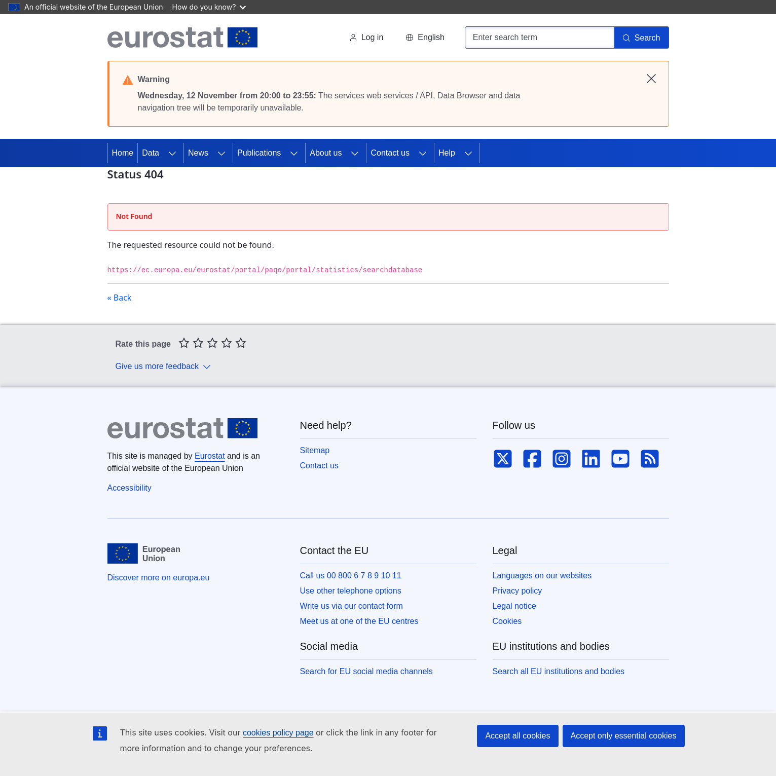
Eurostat (210, 456)
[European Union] (143, 553)
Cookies (507, 621)
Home (123, 153)
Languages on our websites (542, 575)
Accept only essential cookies (624, 735)
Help (446, 153)
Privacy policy (517, 590)
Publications (259, 153)
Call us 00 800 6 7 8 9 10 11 (350, 575)
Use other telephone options (350, 590)
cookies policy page (278, 732)
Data (150, 153)
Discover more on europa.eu (158, 577)
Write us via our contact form (351, 606)
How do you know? (209, 7)
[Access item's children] (172, 153)
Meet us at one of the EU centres (359, 621)
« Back (119, 297)
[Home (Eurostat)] (182, 37)
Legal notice (514, 606)
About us (326, 153)
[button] (424, 37)
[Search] (641, 37)
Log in (366, 37)
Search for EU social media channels (366, 671)
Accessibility (129, 488)
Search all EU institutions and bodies (559, 671)
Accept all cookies (517, 735)
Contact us (390, 153)
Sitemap (315, 450)
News (198, 153)
